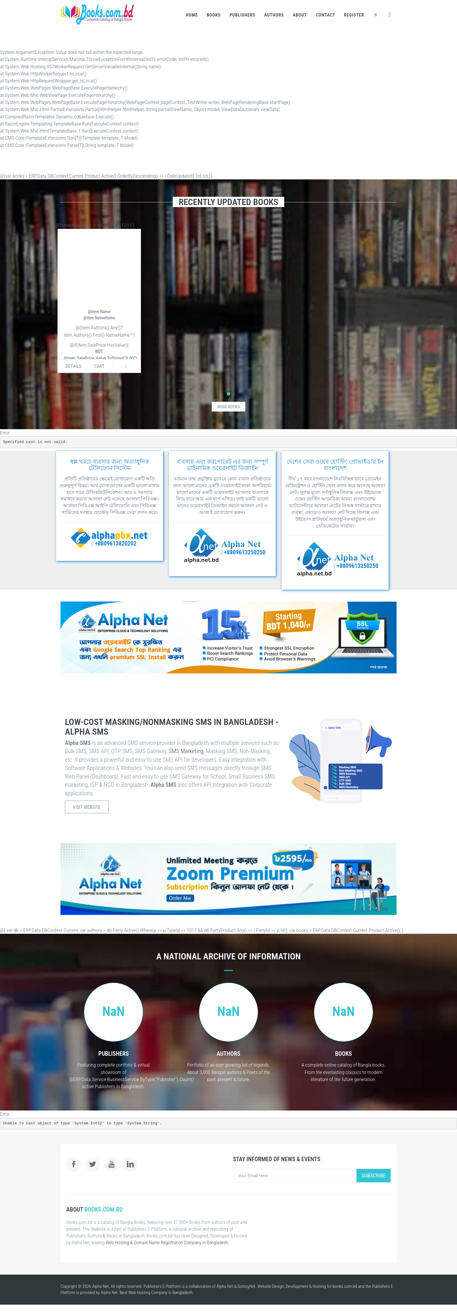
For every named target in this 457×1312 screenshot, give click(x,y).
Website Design (270, 1286)
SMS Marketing (186, 751)
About (300, 15)
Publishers (242, 15)
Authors (274, 15)
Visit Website (87, 807)
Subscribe (373, 1175)
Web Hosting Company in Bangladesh (160, 1292)
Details (73, 366)
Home (192, 15)
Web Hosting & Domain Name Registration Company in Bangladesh (167, 1242)
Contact (325, 15)
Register (354, 15)
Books (214, 15)
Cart (99, 366)
